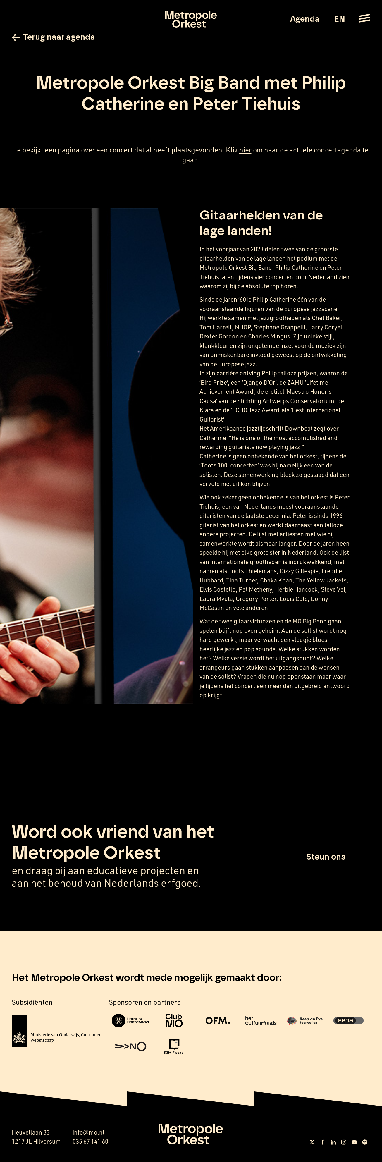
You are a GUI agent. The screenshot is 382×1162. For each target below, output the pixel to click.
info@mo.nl (88, 1132)
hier (245, 149)
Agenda (305, 19)
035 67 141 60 (90, 1141)
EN (339, 20)
